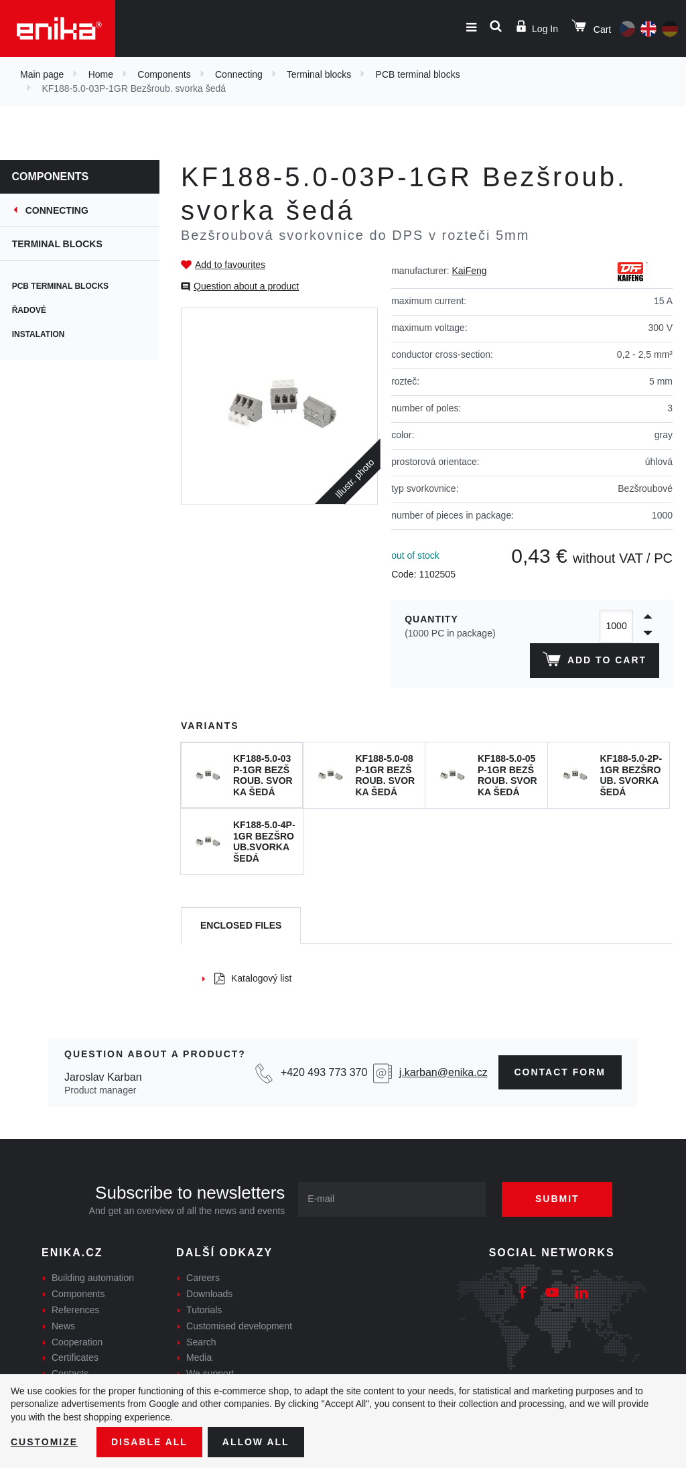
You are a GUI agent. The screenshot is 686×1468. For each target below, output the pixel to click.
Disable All (149, 1442)
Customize (44, 1442)
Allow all (255, 1442)
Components (163, 74)
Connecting (239, 74)
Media (199, 1357)
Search (201, 1342)
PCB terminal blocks (418, 74)
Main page (42, 74)
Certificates (75, 1357)
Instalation (39, 334)
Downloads (209, 1293)
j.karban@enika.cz (443, 1072)
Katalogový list (252, 978)
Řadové (30, 310)
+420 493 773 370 (324, 1072)
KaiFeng (469, 270)
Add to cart (594, 662)
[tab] (241, 925)
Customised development (239, 1326)
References (76, 1310)
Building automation (93, 1277)
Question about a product (246, 286)
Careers (203, 1277)
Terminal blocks (319, 74)
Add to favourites (230, 264)
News (63, 1326)
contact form (560, 1072)
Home (100, 74)
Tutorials (204, 1310)
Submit (557, 1198)
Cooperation (77, 1342)
